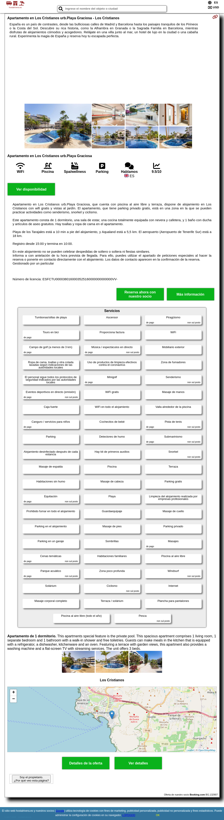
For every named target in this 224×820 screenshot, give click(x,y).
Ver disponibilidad (31, 189)
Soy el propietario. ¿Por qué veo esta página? (31, 779)
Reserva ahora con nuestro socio (140, 294)
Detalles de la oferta (85, 763)
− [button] (13, 699)
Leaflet (190, 750)
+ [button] (13, 692)
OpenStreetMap (206, 750)
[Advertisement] (112, 71)
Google (60, 810)
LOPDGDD (128, 815)
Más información (190, 294)
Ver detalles (138, 763)
